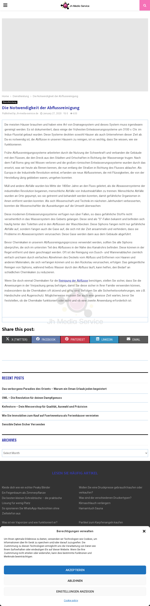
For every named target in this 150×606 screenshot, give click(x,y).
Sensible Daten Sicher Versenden (23, 424)
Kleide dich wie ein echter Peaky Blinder (26, 487)
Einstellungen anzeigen (75, 591)
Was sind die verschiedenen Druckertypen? (105, 497)
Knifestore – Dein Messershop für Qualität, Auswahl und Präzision (44, 406)
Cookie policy (71, 600)
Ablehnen (75, 581)
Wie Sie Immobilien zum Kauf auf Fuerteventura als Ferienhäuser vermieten (50, 415)
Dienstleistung (9, 102)
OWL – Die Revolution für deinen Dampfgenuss (32, 397)
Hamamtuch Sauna (91, 508)
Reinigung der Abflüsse (73, 280)
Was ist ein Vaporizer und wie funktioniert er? (29, 522)
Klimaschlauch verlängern (95, 503)
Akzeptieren (75, 570)
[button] (144, 531)
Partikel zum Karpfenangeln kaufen (101, 522)
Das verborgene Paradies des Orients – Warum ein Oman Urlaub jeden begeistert (54, 388)
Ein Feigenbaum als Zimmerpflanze (24, 492)
